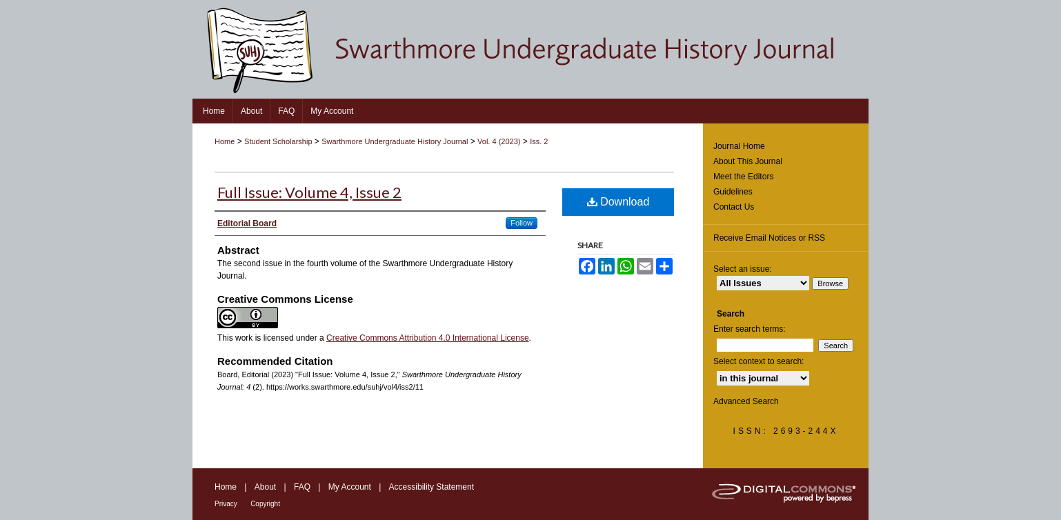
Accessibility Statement (431, 487)
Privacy (226, 504)
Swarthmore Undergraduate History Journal (394, 141)
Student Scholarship (278, 141)
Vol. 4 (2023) (498, 141)
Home (225, 141)
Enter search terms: (749, 329)
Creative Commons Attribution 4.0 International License (427, 338)
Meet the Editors (743, 176)
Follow (521, 223)
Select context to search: (758, 361)
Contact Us (733, 207)
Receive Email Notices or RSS (769, 238)
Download (618, 202)
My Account (349, 487)
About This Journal (747, 161)
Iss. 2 (539, 141)
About (265, 487)
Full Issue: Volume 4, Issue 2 (309, 192)
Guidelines (733, 192)
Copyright (265, 504)
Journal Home (739, 146)
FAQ (302, 487)
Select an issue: (742, 269)
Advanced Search (746, 401)
